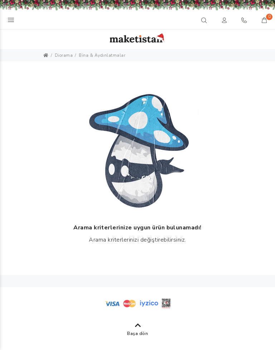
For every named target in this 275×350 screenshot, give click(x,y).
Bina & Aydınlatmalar (102, 55)
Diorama (64, 55)
